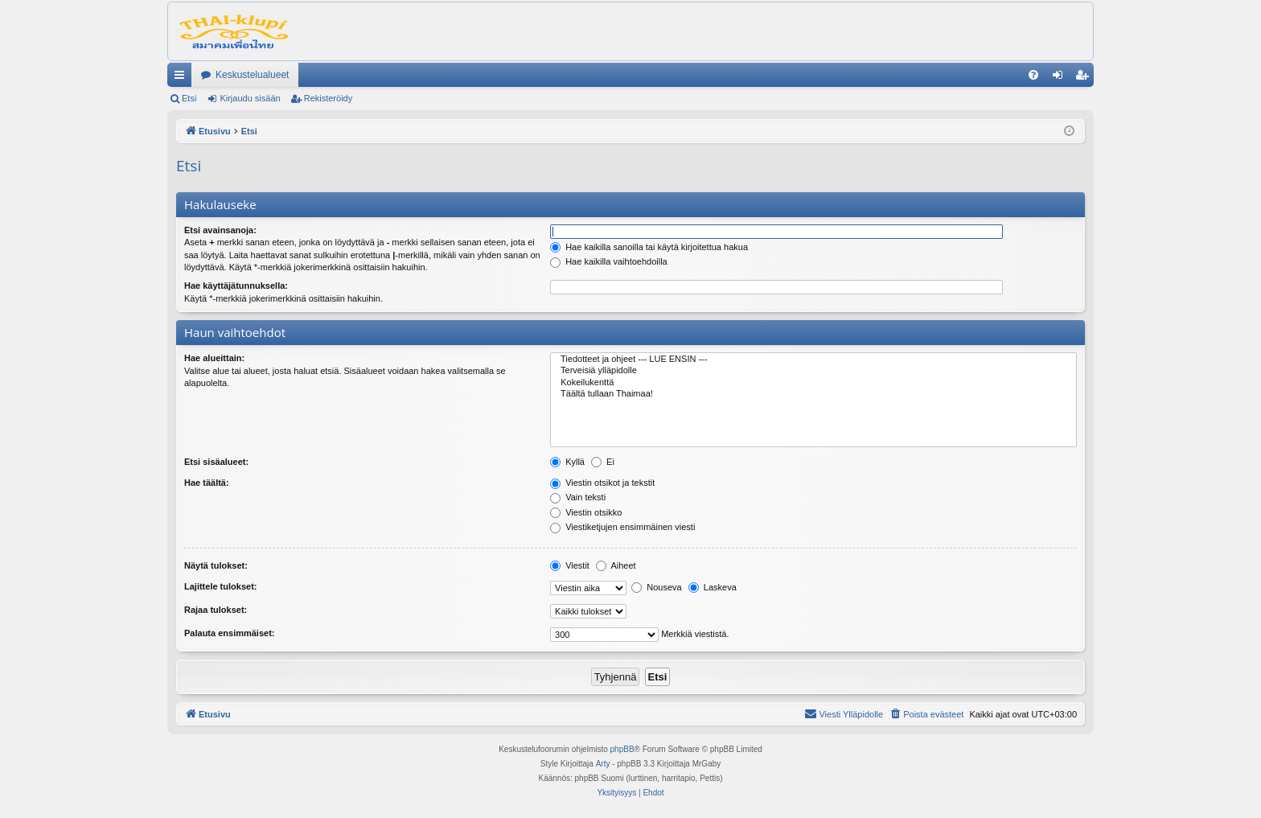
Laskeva (712, 587)
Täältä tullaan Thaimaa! (813, 394)
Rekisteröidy (328, 98)
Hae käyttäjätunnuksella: (236, 285)
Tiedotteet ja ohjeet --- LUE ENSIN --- (813, 359)
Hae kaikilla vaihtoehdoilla (608, 261)
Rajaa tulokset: (215, 610)
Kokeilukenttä (813, 382)
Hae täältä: (206, 482)
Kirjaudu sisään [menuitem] (1061, 78)
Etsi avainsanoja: (220, 230)
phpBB (622, 749)
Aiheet (616, 565)
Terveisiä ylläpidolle (813, 370)
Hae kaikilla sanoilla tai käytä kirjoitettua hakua (649, 247)
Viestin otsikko (586, 512)
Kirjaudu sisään (250, 98)
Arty (603, 763)
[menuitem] (1033, 75)
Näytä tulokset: (216, 565)
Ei (602, 462)
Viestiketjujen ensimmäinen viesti (622, 527)
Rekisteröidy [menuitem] (1085, 78)
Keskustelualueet (252, 74)
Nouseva (656, 587)
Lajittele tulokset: (220, 586)
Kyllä (567, 462)
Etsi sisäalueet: (216, 462)
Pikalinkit (182, 78)
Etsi (189, 98)
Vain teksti (578, 497)
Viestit (569, 565)
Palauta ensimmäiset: (229, 633)
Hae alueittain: (214, 358)
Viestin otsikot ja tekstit (602, 482)
